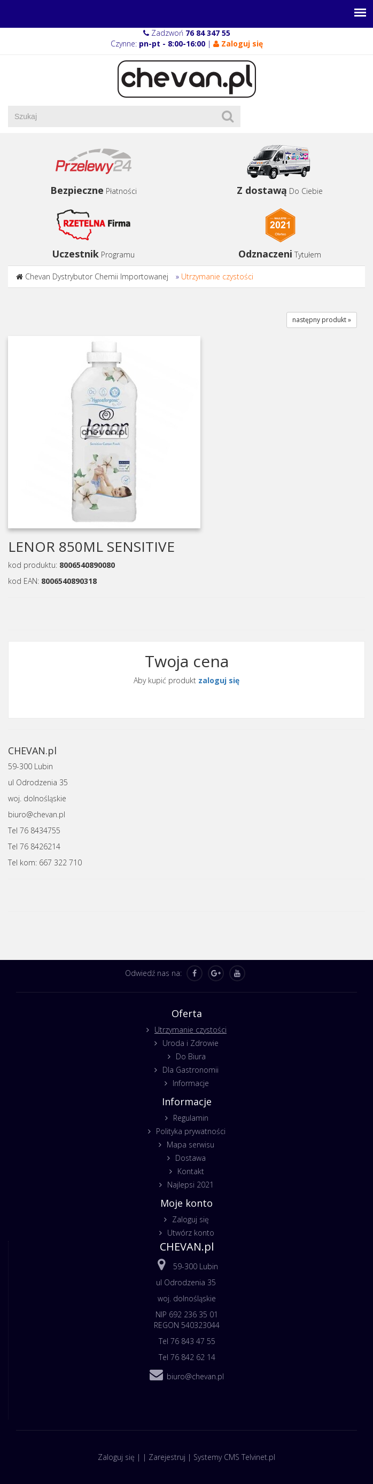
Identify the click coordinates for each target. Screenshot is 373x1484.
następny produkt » (321, 319)
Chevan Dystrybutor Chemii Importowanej (96, 276)
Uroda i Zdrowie (190, 1043)
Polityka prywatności (191, 1131)
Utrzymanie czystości (217, 276)
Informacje (191, 1083)
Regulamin (190, 1118)
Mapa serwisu (190, 1144)
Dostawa (190, 1158)
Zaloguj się (190, 1219)
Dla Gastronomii (190, 1070)
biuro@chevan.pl (195, 1376)
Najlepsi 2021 (190, 1185)
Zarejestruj (167, 1457)
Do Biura (191, 1056)
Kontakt (190, 1171)
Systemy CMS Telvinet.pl (234, 1457)
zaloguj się (218, 680)
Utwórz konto (190, 1233)
